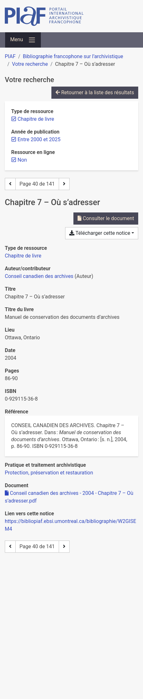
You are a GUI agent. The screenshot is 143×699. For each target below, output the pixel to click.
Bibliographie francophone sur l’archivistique (73, 56)
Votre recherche (30, 64)
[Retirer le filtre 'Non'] (22, 160)
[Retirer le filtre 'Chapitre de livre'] (36, 119)
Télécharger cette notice (99, 233)
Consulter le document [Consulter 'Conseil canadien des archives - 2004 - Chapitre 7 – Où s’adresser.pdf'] (106, 218)
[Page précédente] (10, 184)
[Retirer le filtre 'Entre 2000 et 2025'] (39, 139)
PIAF (10, 56)
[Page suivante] (64, 184)
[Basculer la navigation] (23, 40)
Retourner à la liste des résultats (95, 92)
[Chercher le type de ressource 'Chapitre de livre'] (23, 256)
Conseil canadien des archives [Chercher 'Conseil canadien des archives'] (39, 276)
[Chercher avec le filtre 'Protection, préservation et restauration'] (49, 473)
